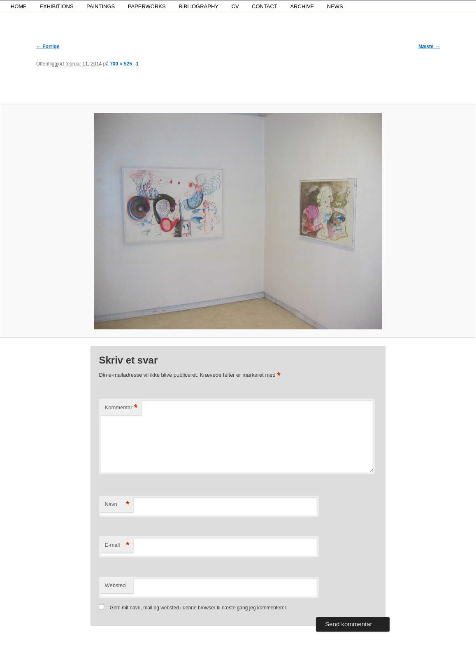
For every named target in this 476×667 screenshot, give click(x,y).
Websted (114, 585)
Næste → (429, 46)
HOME (19, 6)
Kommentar (120, 408)
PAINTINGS (100, 6)
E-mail (116, 545)
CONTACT (264, 6)
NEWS (335, 6)
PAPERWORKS (147, 6)
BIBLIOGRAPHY (198, 6)
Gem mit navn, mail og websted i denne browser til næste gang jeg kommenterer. (199, 608)
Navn (116, 505)
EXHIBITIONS (56, 6)
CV (235, 6)
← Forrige (48, 46)
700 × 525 (121, 64)
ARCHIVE (302, 6)
